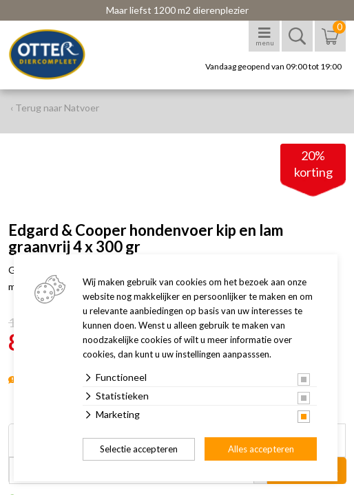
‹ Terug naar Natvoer (54, 107)
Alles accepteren (261, 448)
